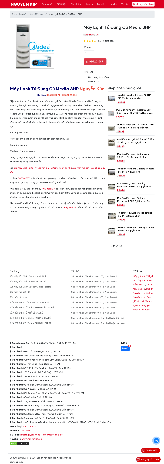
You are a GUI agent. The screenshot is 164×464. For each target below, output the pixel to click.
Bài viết (101, 4)
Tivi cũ (149, 280)
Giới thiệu (61, 4)
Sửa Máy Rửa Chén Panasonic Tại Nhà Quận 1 (93, 308)
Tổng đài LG (139, 280)
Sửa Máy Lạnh (21, 168)
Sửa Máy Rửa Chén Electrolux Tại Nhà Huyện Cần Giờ (97, 314)
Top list (125, 4)
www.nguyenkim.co (32, 434)
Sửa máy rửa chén (19, 293)
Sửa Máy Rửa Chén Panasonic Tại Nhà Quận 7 (94, 282)
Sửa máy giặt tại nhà (61, 168)
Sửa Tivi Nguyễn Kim (39, 168)
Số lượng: (88, 47)
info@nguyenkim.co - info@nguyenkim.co (41, 430)
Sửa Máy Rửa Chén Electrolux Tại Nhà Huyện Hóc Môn (98, 319)
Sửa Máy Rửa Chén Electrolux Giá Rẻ (28, 272)
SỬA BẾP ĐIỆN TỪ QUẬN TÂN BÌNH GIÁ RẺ (30, 319)
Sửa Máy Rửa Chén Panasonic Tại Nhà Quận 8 (94, 277)
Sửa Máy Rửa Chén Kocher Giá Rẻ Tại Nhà (30, 282)
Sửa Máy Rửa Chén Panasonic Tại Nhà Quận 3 (94, 303)
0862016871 (95, 62)
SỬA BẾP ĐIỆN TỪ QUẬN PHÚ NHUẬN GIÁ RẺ (32, 303)
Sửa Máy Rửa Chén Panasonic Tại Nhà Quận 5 (94, 293)
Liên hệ (113, 4)
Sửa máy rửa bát (81, 168)
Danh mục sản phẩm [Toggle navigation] (143, 4)
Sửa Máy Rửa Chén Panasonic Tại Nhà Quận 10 (94, 272)
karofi (126, 344)
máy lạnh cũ (70, 207)
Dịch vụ (89, 4)
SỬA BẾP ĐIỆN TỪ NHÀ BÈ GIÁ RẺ (26, 308)
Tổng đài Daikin (144, 276)
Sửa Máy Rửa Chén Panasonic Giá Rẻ (28, 277)
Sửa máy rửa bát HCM (20, 287)
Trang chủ (47, 4)
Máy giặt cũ (139, 272)
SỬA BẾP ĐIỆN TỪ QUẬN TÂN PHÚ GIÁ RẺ (30, 314)
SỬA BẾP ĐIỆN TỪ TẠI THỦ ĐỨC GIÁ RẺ (29, 298)
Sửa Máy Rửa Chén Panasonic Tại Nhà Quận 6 (94, 287)
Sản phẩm (76, 4)
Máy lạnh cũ (41, 14)
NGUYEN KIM (24, 4)
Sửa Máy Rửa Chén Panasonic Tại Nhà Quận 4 (94, 298)
